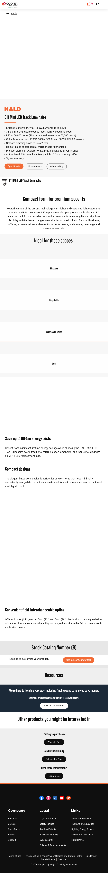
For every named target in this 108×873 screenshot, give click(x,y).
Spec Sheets (14, 166)
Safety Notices (47, 824)
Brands (11, 834)
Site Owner (91, 856)
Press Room (14, 829)
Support (12, 840)
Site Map (62, 859)
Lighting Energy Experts (82, 829)
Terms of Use (14, 856)
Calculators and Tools (82, 834)
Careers (11, 824)
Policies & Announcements (53, 845)
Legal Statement (48, 818)
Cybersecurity (46, 840)
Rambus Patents (48, 829)
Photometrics (35, 166)
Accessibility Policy (49, 834)
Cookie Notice (48, 859)
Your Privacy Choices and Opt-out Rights (62, 856)
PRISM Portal (77, 840)
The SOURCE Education (82, 824)
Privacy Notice (32, 856)
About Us (12, 818)
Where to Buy (56, 166)
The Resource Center (81, 818)
